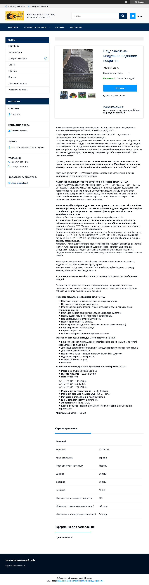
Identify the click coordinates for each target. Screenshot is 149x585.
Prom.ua (88, 578)
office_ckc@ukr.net (19, 183)
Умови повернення (18, 89)
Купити (120, 88)
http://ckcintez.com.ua (15, 566)
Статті (12, 64)
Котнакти (76, 27)
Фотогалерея (15, 52)
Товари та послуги (35, 27)
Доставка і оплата (18, 83)
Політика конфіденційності (90, 581)
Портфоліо (14, 46)
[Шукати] (123, 16)
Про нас (60, 27)
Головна (13, 27)
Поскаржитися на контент (67, 581)
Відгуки (12, 77)
